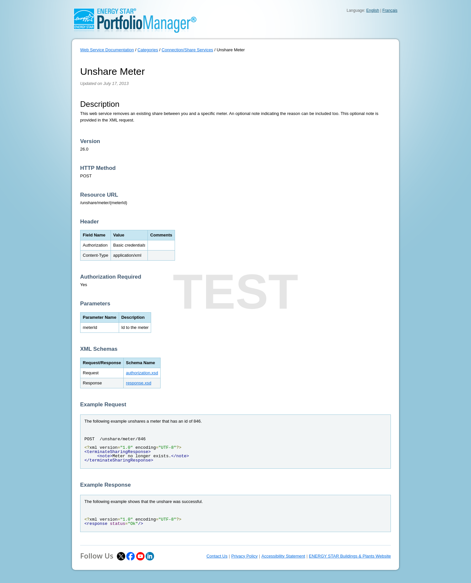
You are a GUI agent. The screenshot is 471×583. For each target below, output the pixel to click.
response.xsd (138, 383)
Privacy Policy (244, 556)
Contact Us (216, 556)
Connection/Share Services (187, 49)
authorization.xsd (142, 372)
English (372, 10)
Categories (147, 49)
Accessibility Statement (283, 556)
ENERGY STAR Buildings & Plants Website (350, 556)
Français (389, 10)
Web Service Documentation (107, 49)
